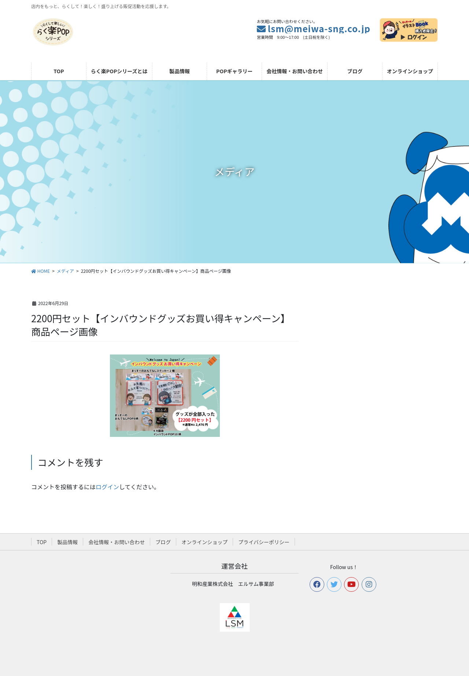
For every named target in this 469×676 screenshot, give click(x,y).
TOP (42, 542)
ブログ (163, 542)
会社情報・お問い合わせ (116, 542)
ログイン (107, 486)
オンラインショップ (204, 542)
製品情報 (67, 542)
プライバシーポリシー (263, 542)
